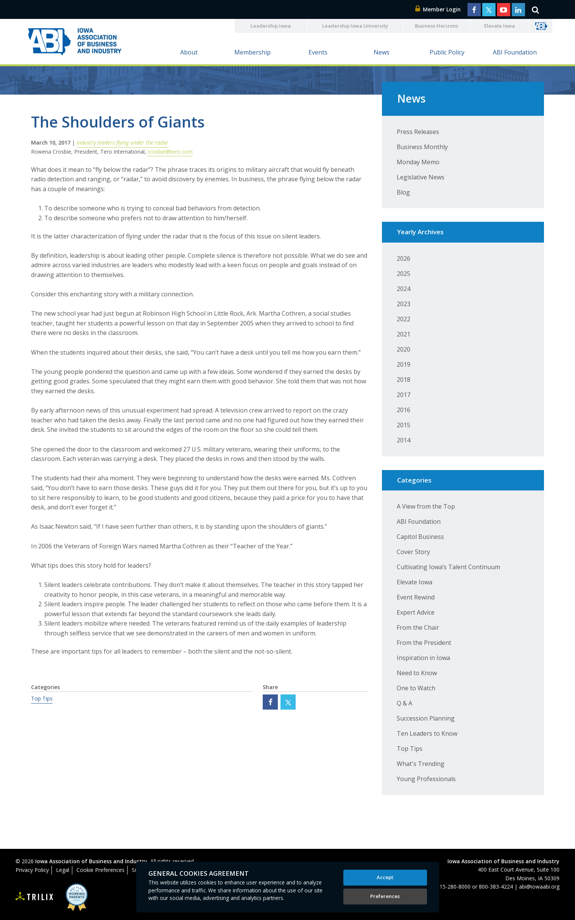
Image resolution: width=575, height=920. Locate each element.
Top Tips (42, 698)
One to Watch (416, 688)
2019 (403, 364)
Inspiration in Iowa (423, 658)
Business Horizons (436, 25)
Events (318, 52)
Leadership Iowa (271, 25)
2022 (403, 319)
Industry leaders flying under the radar (122, 142)
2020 (403, 349)
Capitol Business (420, 536)
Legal (62, 869)
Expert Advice (416, 612)
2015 (403, 425)
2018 (403, 379)
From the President (424, 642)
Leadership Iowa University (355, 25)
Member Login (438, 9)
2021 (403, 334)
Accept (385, 877)
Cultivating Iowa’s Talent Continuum (448, 567)
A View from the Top (426, 506)
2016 (403, 410)
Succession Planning (426, 718)
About (189, 52)
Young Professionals (426, 779)
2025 (403, 273)
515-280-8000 (453, 886)
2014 (403, 440)
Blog (403, 192)
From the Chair (418, 627)
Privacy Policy (32, 869)
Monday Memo (418, 162)
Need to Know (417, 673)
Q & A (404, 703)
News (382, 52)
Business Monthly (422, 147)
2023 (403, 304)
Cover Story (413, 552)
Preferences (385, 896)
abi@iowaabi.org (539, 886)
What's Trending (420, 764)
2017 (403, 395)
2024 (403, 289)
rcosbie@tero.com (170, 151)
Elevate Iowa (499, 25)
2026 (403, 258)
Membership (252, 52)
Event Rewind (416, 597)
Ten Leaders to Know (427, 733)
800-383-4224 (496, 886)
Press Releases (418, 132)
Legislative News (420, 177)
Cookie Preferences (100, 869)
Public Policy (447, 52)
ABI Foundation (515, 52)
